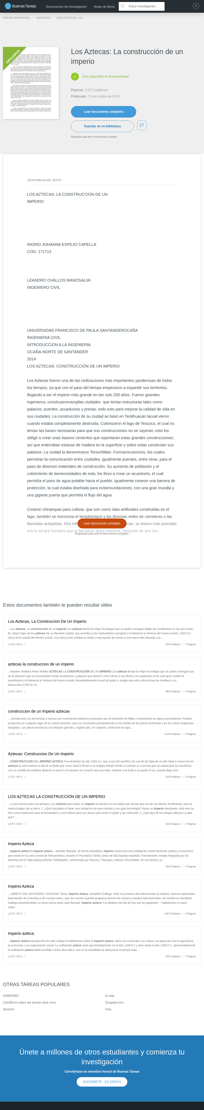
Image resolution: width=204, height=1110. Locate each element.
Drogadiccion (114, 1002)
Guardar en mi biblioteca (102, 126)
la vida (109, 995)
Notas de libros (104, 6)
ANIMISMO (11, 995)
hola (108, 1009)
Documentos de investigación (66, 6)
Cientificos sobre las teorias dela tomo (29, 1002)
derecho (8, 1009)
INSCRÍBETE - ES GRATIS (102, 1082)
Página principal (17, 18)
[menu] (197, 6)
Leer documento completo (103, 111)
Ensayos (43, 18)
